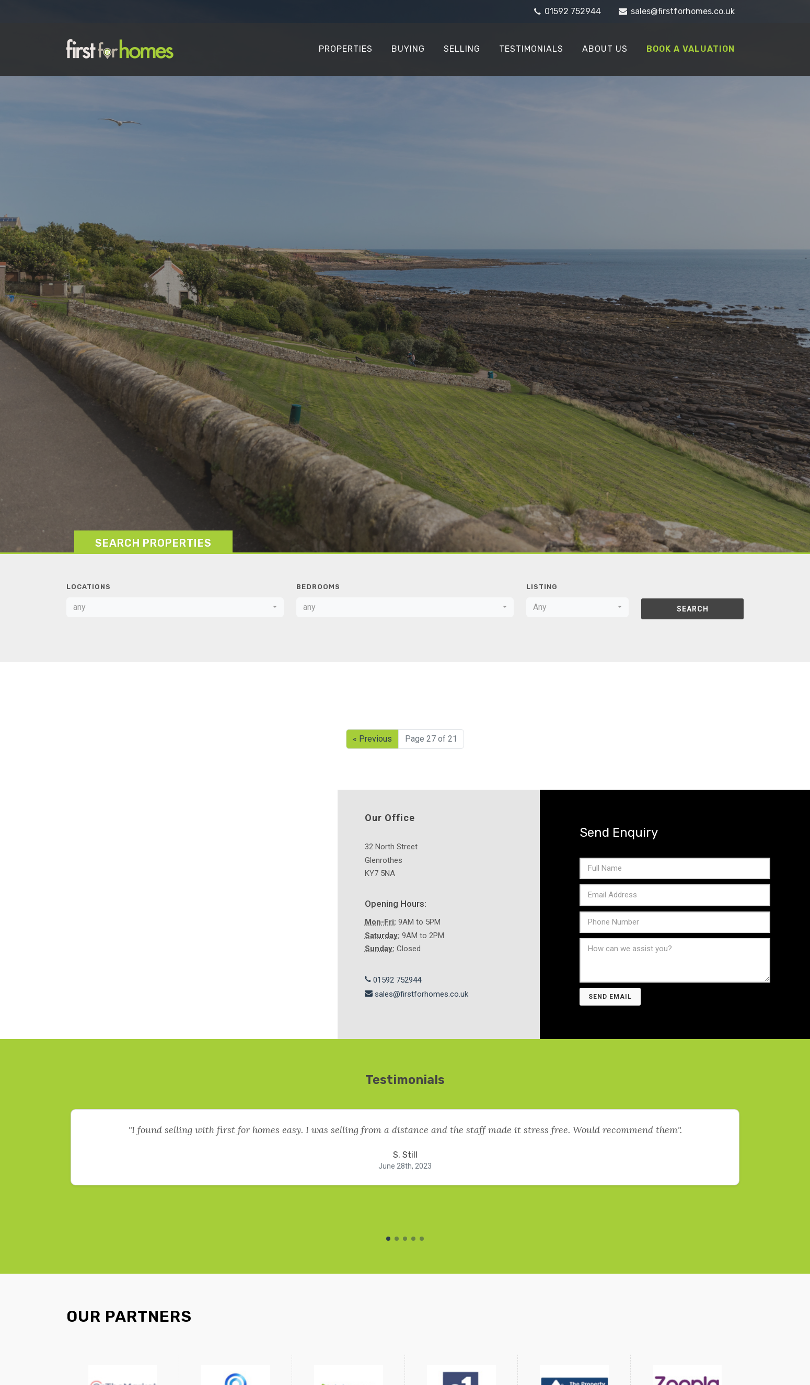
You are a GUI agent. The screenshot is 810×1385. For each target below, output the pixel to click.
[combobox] (175, 606)
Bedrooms (318, 586)
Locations (88, 586)
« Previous (372, 738)
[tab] (153, 540)
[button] (388, 1238)
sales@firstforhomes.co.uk (677, 11)
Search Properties (153, 542)
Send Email (610, 995)
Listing (542, 586)
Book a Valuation (690, 49)
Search (693, 608)
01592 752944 (567, 11)
